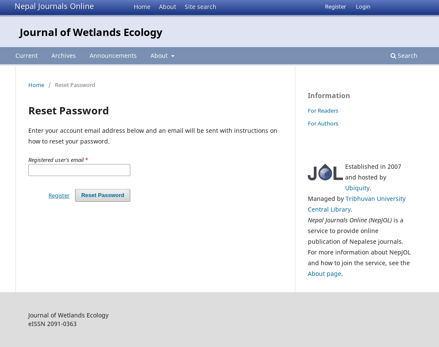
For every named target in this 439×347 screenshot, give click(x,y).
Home (142, 7)
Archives (63, 55)
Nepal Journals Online (54, 6)
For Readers (323, 110)
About (167, 7)
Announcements (113, 55)
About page (324, 273)
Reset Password (102, 195)
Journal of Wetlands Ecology (91, 32)
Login (363, 6)
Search (404, 55)
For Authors (323, 123)
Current (26, 55)
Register (335, 6)
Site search (200, 7)
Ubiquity (357, 188)
